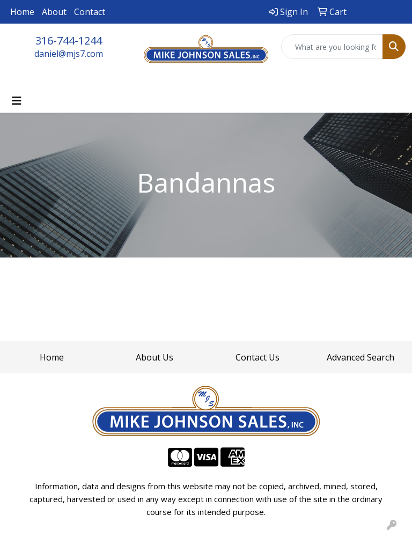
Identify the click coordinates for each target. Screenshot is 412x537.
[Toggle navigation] (16, 100)
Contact (89, 12)
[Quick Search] (332, 46)
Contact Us (257, 357)
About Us (154, 357)
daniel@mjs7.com (68, 54)
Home (22, 12)
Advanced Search (360, 357)
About (54, 12)
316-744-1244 (68, 40)
